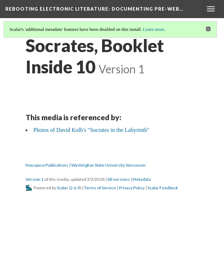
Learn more (153, 29)
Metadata (142, 179)
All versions (118, 179)
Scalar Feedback (162, 187)
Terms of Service (100, 187)
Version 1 (35, 179)
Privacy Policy (132, 187)
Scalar (62, 187)
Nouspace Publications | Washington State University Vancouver (86, 165)
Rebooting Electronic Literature (94, 9)
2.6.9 (75, 187)
